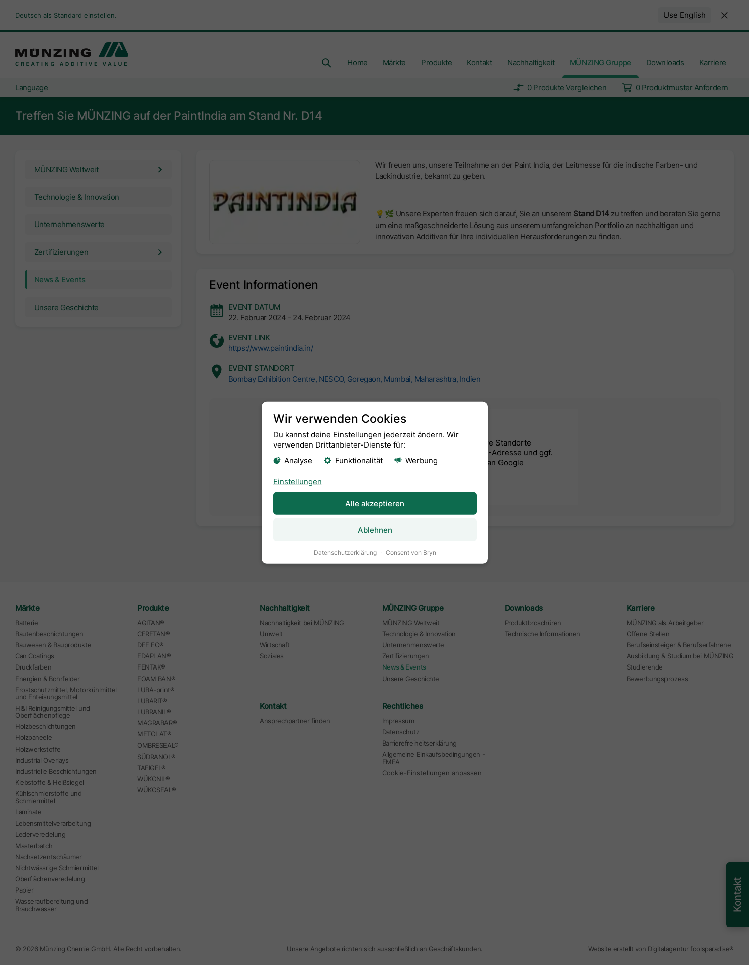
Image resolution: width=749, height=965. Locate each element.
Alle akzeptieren (374, 503)
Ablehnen (374, 529)
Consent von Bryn (410, 552)
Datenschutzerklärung (344, 552)
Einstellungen (297, 481)
